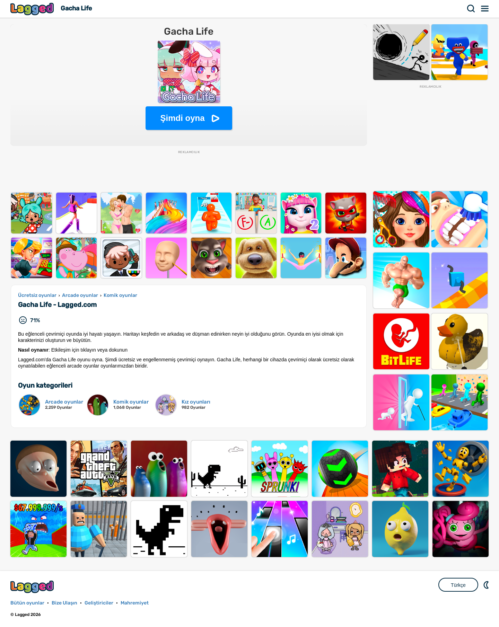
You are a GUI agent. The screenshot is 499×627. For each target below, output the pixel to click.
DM (487, 585)
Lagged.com (32, 586)
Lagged (32, 9)
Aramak (471, 8)
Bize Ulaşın (64, 603)
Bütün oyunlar (27, 603)
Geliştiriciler (99, 603)
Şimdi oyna (182, 118)
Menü (485, 8)
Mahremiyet (135, 603)
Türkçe (458, 585)
